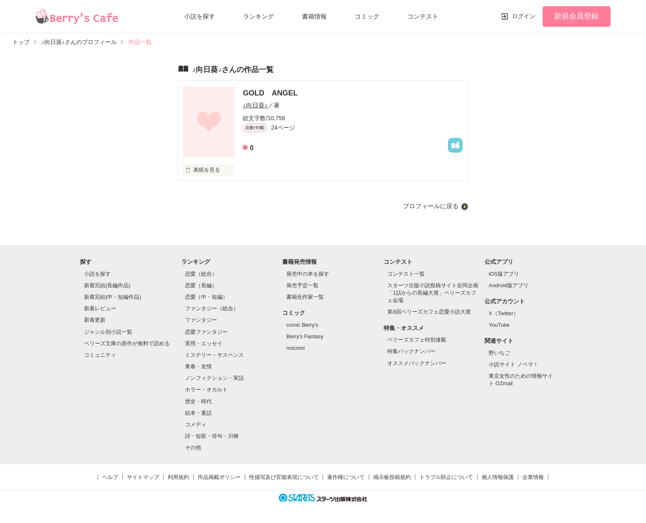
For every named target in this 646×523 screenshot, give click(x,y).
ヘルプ (110, 477)
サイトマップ (143, 477)
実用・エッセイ (203, 343)
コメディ (195, 424)
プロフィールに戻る (431, 205)
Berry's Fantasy (304, 336)
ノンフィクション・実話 (214, 378)
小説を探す (199, 16)
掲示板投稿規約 (392, 477)
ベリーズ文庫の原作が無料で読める (127, 343)
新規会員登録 (576, 16)
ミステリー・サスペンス (214, 355)
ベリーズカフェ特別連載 (416, 340)
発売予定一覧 (302, 285)
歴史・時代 (198, 401)
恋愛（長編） (201, 285)
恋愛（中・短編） (206, 297)
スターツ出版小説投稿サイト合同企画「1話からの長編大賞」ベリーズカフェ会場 (432, 292)
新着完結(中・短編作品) (112, 297)
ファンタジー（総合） (212, 308)
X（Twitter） (504, 313)
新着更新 (94, 320)
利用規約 (178, 477)
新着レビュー (100, 308)
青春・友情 (198, 366)
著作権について (346, 477)
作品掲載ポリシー (219, 477)
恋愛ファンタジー (206, 332)
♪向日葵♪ (255, 105)
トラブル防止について (446, 477)
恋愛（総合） (201, 274)
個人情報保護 (498, 477)
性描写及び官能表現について (284, 477)
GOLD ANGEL (270, 93)
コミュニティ (100, 355)
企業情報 (533, 477)
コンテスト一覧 (406, 274)
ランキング (258, 16)
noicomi (295, 348)
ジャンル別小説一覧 (108, 332)
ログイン (523, 16)
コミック (367, 16)
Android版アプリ (509, 285)
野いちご (499, 353)
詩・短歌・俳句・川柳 (212, 436)
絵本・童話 (198, 413)
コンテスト (422, 16)
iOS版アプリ (504, 274)
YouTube (499, 325)
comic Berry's (302, 325)
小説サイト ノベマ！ (513, 364)
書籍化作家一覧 (305, 297)
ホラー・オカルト (206, 389)
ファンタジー (201, 320)
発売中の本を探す (307, 274)
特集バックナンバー (411, 351)
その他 (193, 447)
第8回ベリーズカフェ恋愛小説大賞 (428, 312)
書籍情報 (314, 16)
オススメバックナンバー (416, 363)
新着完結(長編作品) (107, 285)
